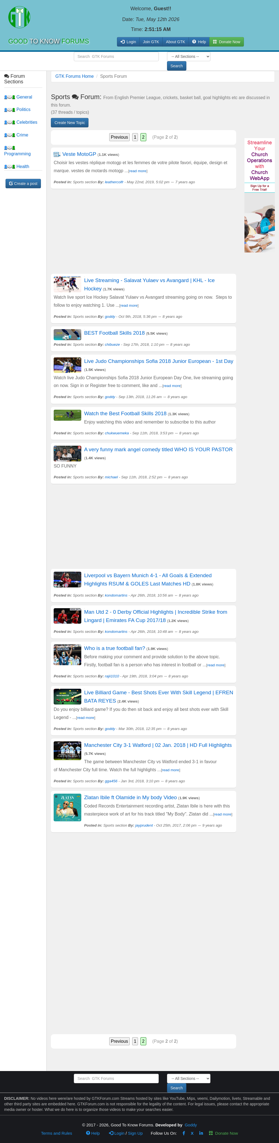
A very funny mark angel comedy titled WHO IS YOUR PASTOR (158, 449)
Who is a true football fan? (114, 648)
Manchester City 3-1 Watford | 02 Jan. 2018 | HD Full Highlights (158, 745)
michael (111, 477)
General (18, 97)
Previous (119, 137)
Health (16, 166)
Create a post (23, 183)
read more (137, 171)
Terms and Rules (56, 1133)
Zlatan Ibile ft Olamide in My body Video (130, 797)
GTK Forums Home (74, 76)
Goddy (191, 1125)
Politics (17, 109)
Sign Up (135, 1133)
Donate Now (223, 1133)
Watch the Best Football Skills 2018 (125, 413)
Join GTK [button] (151, 42)
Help (199, 42)
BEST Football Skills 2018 (114, 333)
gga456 (111, 781)
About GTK (175, 42)
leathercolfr (114, 182)
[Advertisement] (143, 235)
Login (116, 1133)
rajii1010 (112, 676)
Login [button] (128, 42)
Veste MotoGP (79, 154)
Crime (16, 135)
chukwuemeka (117, 433)
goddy (110, 316)
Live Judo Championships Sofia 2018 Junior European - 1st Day (158, 361)
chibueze (112, 344)
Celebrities (20, 122)
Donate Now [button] (226, 42)
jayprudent (144, 825)
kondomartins (116, 595)
